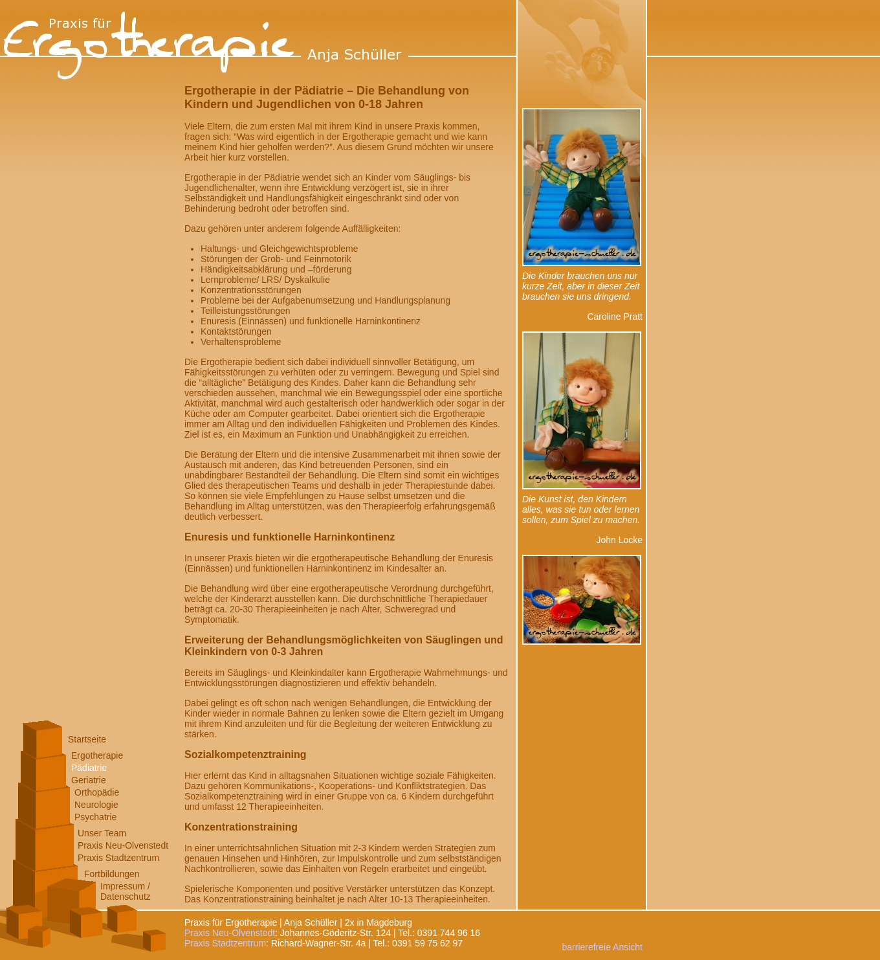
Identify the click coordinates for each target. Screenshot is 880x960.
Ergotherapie (97, 755)
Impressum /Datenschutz (125, 891)
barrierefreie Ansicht (602, 947)
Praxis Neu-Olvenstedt (123, 845)
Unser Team (102, 833)
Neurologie (96, 804)
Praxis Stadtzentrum (118, 858)
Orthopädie (96, 792)
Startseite (87, 739)
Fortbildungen (112, 874)
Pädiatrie (89, 768)
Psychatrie (95, 817)
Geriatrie (88, 780)
